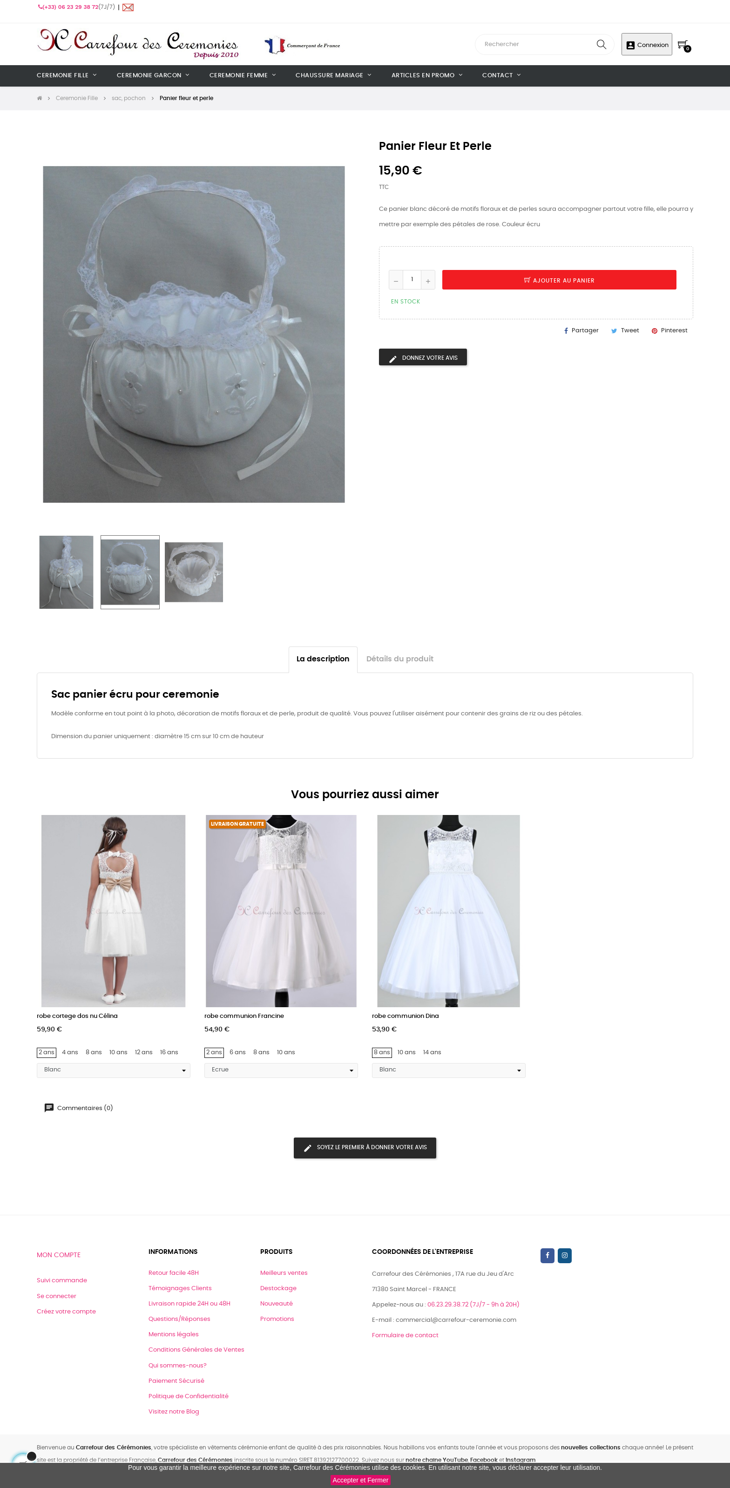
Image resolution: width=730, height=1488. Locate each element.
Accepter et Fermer (361, 1480)
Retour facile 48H (174, 1273)
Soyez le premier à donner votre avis (365, 1148)
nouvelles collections (590, 1447)
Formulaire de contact (405, 1336)
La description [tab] (323, 659)
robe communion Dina (405, 1016)
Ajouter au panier (559, 280)
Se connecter (56, 1296)
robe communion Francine (244, 1016)
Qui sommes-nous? (178, 1366)
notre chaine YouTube (437, 1460)
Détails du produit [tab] (399, 659)
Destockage (278, 1289)
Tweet (630, 331)
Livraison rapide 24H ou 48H (189, 1304)
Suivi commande (62, 1281)
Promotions (277, 1319)
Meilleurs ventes (284, 1273)
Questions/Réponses (179, 1319)
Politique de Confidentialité (189, 1397)
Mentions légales (174, 1335)
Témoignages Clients (180, 1289)
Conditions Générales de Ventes (196, 1350)
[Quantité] (412, 279)
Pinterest (674, 331)
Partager (585, 331)
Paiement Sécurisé (176, 1381)
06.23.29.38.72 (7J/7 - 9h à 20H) (473, 1305)
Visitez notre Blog (174, 1412)
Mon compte (59, 1255)
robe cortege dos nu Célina (77, 1016)
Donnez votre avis (423, 359)
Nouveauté (276, 1304)
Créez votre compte (66, 1312)
